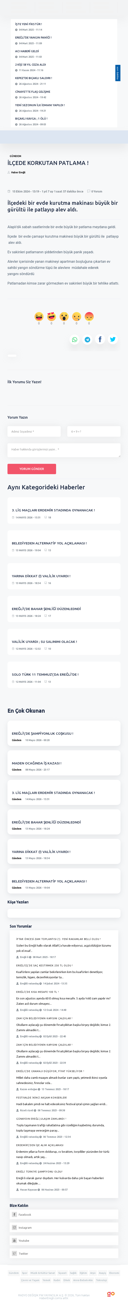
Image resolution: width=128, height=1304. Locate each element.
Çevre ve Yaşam (30, 1280)
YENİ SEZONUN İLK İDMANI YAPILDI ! (40, 105)
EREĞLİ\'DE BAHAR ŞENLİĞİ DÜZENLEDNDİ (46, 609)
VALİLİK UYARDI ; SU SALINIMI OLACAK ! (44, 642)
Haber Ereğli (18, 172)
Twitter (20, 1253)
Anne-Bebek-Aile (83, 1280)
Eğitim (83, 1273)
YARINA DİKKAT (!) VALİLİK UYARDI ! (41, 576)
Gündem (16, 740)
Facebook (21, 1214)
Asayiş (102, 1273)
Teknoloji (101, 1280)
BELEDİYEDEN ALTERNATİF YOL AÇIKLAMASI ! (49, 543)
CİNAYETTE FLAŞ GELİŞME (32, 91)
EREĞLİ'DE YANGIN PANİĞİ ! (33, 37)
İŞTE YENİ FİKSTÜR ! (28, 24)
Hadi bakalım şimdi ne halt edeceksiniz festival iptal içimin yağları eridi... (61, 1104)
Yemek (46, 1280)
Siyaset (62, 1273)
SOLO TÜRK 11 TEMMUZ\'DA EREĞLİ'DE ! (45, 674)
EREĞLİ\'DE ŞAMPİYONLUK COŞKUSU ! (43, 733)
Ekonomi (114, 1273)
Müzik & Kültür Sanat (43, 1273)
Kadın (57, 1280)
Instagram (22, 1227)
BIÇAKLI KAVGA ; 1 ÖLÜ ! (31, 118)
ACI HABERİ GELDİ (27, 51)
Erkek (67, 1280)
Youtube (20, 1240)
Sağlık (73, 1273)
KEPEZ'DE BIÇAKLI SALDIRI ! (33, 78)
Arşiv (93, 1273)
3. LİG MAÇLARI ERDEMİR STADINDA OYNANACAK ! (53, 510)
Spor (24, 1273)
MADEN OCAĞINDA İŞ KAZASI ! (37, 763)
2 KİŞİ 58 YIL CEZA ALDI (30, 64)
